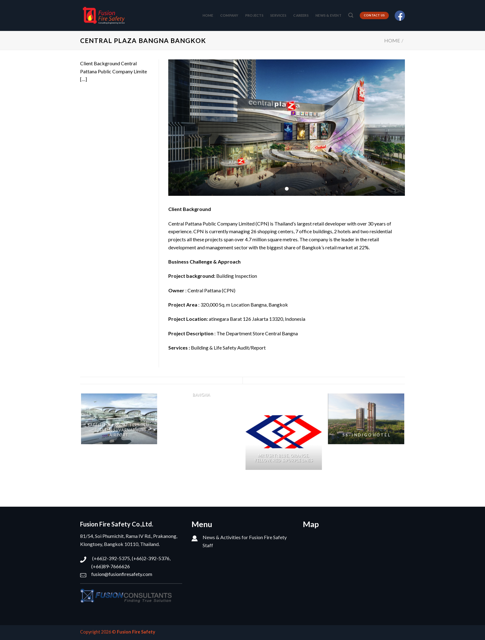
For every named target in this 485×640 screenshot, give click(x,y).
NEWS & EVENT (328, 15)
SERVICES (278, 15)
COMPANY (229, 15)
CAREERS (301, 15)
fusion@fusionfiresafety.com (121, 574)
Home (392, 40)
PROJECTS (254, 15)
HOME (208, 15)
